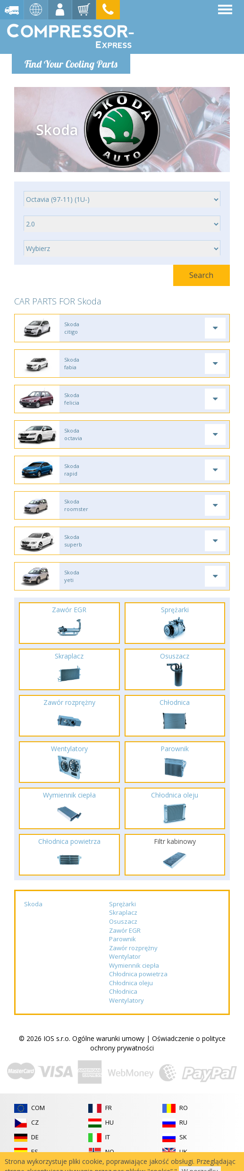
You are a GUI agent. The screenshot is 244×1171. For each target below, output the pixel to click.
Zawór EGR (125, 930)
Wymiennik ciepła (134, 965)
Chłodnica (123, 991)
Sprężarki (122, 904)
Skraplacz (123, 912)
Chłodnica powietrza (138, 974)
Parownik (122, 939)
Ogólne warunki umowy (108, 1038)
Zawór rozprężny (133, 948)
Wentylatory (126, 1000)
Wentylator (125, 956)
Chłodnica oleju (131, 983)
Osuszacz (123, 921)
